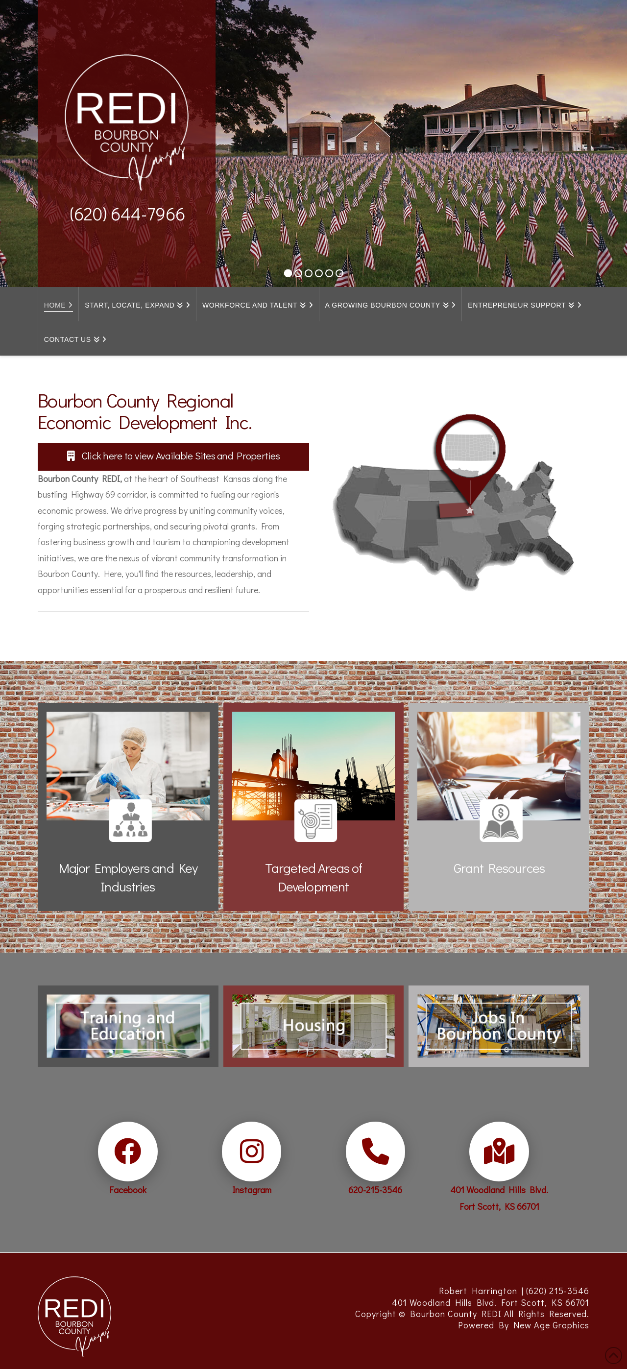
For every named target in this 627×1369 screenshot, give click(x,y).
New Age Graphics (551, 1325)
